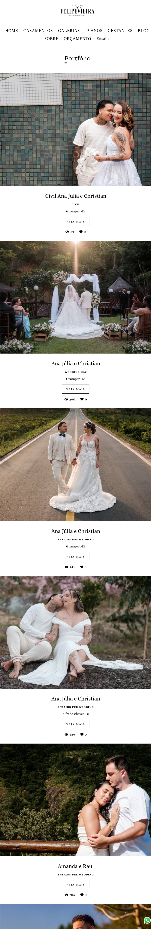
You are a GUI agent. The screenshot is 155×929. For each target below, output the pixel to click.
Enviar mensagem (132, 876)
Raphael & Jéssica (28, 834)
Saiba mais (61, 915)
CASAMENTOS (38, 30)
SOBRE (51, 38)
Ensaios (103, 38)
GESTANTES (120, 30)
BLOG (144, 30)
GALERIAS (69, 30)
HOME (11, 30)
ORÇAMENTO (77, 38)
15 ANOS (94, 30)
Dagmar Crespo (129, 744)
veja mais (77, 503)
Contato (127, 908)
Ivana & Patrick (77, 718)
